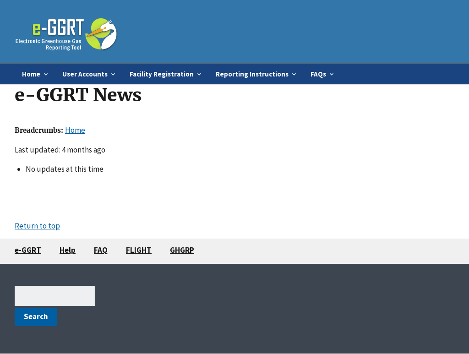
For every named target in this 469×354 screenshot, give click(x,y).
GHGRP (182, 250)
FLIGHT (139, 250)
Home (75, 130)
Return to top (37, 226)
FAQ (101, 250)
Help (68, 250)
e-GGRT (28, 250)
